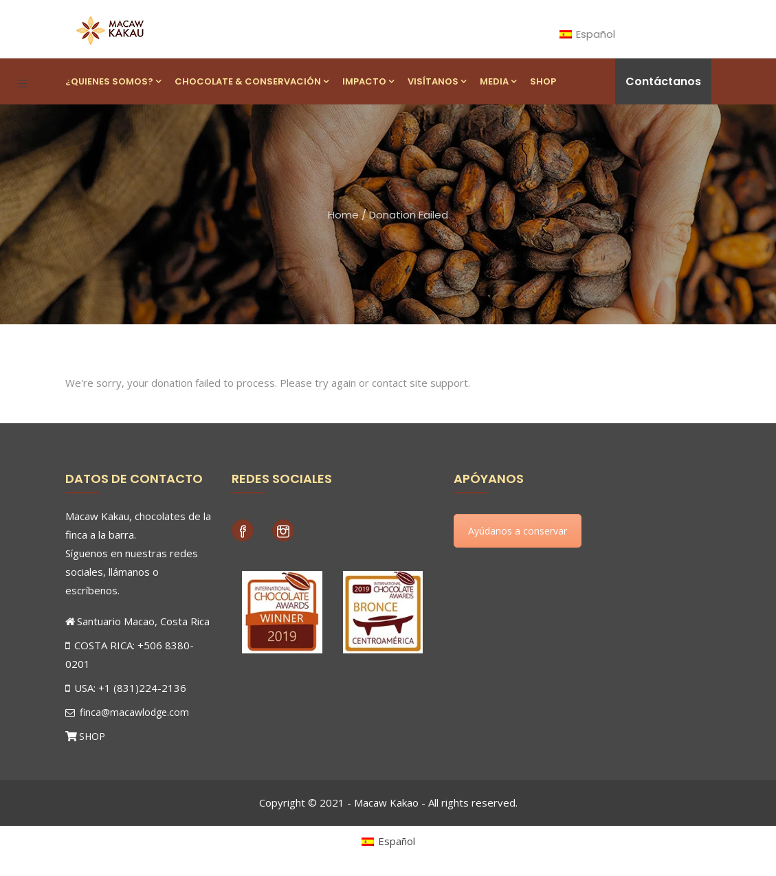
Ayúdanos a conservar (517, 530)
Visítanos (437, 81)
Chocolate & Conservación (252, 81)
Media (498, 81)
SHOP (92, 736)
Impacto (368, 81)
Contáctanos (663, 81)
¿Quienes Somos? (113, 81)
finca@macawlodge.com (127, 712)
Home (343, 214)
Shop (543, 81)
